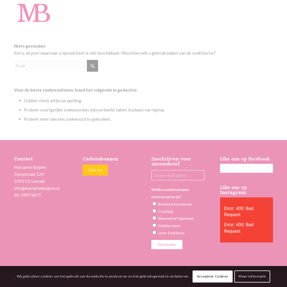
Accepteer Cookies (212, 276)
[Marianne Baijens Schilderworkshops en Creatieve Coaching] (33, 12)
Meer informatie (252, 276)
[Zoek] (56, 66)
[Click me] (95, 170)
